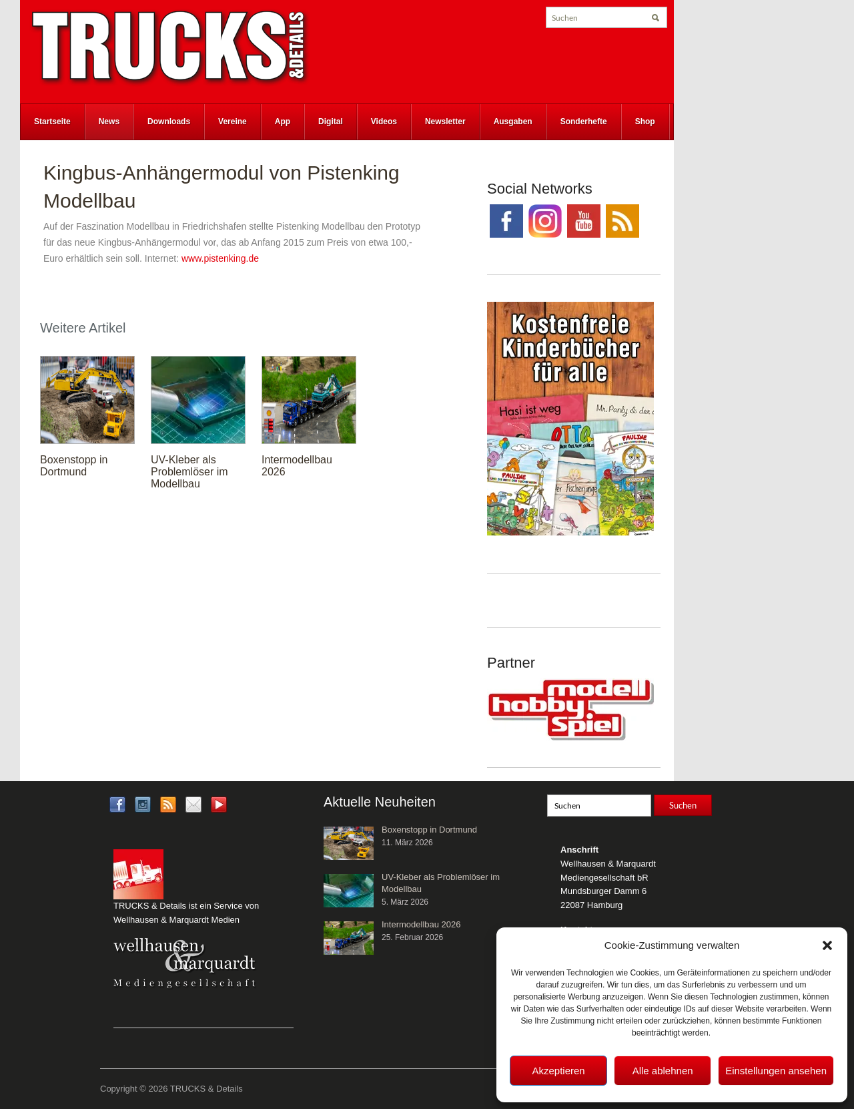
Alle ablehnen (662, 1070)
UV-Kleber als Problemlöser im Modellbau (189, 471)
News (109, 121)
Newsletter (445, 121)
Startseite (52, 121)
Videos (384, 121)
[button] (827, 945)
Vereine (232, 121)
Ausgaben (513, 121)
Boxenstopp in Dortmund (73, 465)
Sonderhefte (583, 121)
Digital (330, 121)
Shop (645, 121)
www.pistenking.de (220, 258)
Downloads (168, 121)
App (282, 121)
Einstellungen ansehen (776, 1070)
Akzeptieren (558, 1070)
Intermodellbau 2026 (421, 924)
